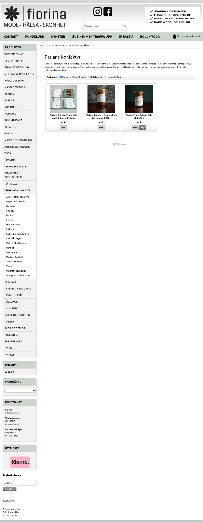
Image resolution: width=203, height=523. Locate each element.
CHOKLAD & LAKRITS (17, 190)
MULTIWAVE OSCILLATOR (19, 74)
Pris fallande (97, 76)
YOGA (7, 153)
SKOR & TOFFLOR (14, 328)
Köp (143, 127)
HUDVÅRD (10, 113)
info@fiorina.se (12, 412)
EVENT (8, 133)
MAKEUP (9, 321)
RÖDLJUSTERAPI (14, 80)
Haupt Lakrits (13, 224)
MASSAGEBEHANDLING (18, 140)
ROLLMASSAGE (13, 120)
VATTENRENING (13, 54)
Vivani (9, 266)
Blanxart (10, 206)
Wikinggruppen (10, 515)
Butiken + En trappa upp (92, 36)
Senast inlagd (114, 76)
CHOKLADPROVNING (16, 67)
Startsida (44, 45)
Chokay (10, 210)
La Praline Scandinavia (17, 233)
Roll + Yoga (150, 36)
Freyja (9, 219)
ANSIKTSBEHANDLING (17, 146)
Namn (65, 76)
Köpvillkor (9, 500)
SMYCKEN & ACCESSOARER (13, 175)
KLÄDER (9, 94)
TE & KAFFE (11, 282)
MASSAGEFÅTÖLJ (14, 87)
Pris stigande (79, 76)
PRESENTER (11, 335)
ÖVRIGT (9, 348)
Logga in (9, 371)
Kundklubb (34, 36)
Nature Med (12, 252)
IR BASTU (10, 127)
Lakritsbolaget (13, 238)
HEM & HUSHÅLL (14, 295)
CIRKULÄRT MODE (15, 166)
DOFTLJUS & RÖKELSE (17, 315)
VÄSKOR (9, 100)
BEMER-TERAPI (13, 61)
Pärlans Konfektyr (16, 256)
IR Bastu (126, 36)
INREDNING (11, 107)
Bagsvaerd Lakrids (15, 201)
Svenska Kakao (14, 261)
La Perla (10, 229)
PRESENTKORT (13, 341)
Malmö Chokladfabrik (17, 242)
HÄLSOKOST (11, 301)
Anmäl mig (10, 489)
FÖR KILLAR (11, 183)
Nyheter (58, 36)
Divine (9, 215)
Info (63, 127)
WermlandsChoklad (16, 270)
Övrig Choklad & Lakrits (18, 275)
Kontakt (11, 36)
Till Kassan (119, 144)
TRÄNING (10, 160)
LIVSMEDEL (11, 308)
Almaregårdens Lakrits (17, 196)
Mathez (10, 247)
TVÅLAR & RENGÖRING (17, 288)
